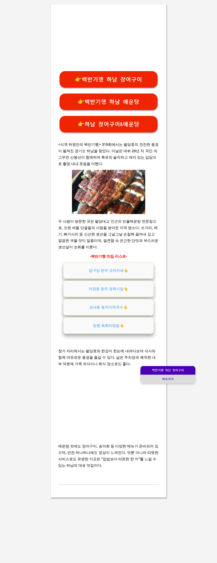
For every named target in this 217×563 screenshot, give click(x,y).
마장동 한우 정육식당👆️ (108, 288)
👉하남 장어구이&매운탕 (108, 124)
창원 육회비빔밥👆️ (108, 325)
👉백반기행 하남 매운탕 (108, 102)
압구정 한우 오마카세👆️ (108, 270)
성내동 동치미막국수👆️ (108, 307)
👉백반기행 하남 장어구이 (108, 79)
